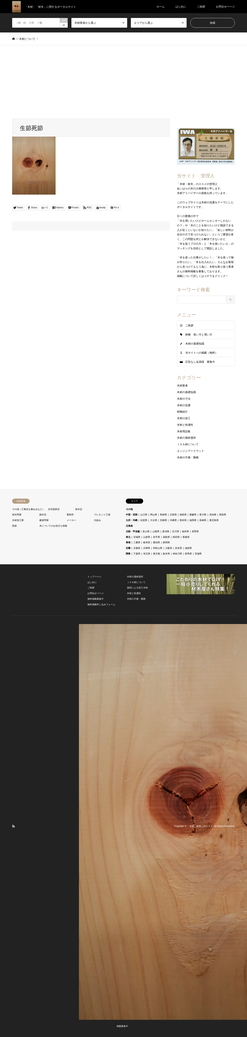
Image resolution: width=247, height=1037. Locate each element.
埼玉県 (146, 553)
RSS (13, 826)
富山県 (146, 531)
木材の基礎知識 (194, 343)
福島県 (166, 537)
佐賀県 (143, 520)
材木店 (78, 509)
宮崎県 (163, 520)
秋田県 (176, 537)
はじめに (180, 6)
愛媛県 (192, 514)
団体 (14, 525)
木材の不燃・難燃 (188, 457)
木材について (27, 38)
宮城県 (136, 537)
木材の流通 (183, 405)
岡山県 (153, 514)
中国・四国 (131, 514)
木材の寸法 (183, 398)
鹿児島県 (214, 520)
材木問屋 (16, 514)
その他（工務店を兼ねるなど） (28, 509)
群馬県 (188, 553)
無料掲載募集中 (95, 599)
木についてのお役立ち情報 (53, 525)
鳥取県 (222, 514)
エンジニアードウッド (190, 450)
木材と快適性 (185, 424)
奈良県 (178, 548)
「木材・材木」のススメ (200, 826)
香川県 (202, 514)
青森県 (186, 537)
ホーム (160, 6)
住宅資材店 (54, 509)
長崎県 (202, 520)
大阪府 (168, 548)
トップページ (94, 576)
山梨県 (155, 531)
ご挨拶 (201, 6)
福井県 (185, 531)
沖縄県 (173, 520)
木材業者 (182, 385)
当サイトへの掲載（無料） (201, 352)
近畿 (128, 548)
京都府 (136, 548)
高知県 (212, 514)
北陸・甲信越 (133, 531)
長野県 (195, 531)
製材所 (70, 514)
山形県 (146, 537)
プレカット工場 (102, 514)
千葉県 (136, 553)
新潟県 (165, 531)
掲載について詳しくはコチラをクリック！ (202, 276)
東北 (128, 537)
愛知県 (156, 542)
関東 (128, 553)
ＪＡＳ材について (188, 444)
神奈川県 (177, 553)
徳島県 (183, 514)
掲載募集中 (122, 1026)
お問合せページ (225, 6)
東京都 (156, 553)
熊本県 (183, 520)
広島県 (173, 514)
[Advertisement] (123, 82)
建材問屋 (44, 520)
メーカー (71, 520)
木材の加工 (183, 418)
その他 (129, 509)
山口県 (143, 514)
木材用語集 (183, 431)
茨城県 (198, 553)
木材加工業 (18, 520)
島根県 (163, 514)
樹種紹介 (182, 411)
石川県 (175, 531)
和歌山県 (157, 548)
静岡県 (166, 542)
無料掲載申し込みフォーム (101, 604)
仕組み (97, 520)
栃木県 (166, 553)
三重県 (136, 542)
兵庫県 (146, 548)
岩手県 (156, 537)
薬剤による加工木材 (137, 587)
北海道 (129, 525)
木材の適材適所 (186, 437)
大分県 (153, 520)
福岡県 (192, 520)
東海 (128, 542)
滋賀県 (188, 548)
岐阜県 (146, 542)
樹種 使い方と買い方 (198, 334)
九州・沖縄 (131, 520)
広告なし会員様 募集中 (200, 361)
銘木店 (42, 514)
